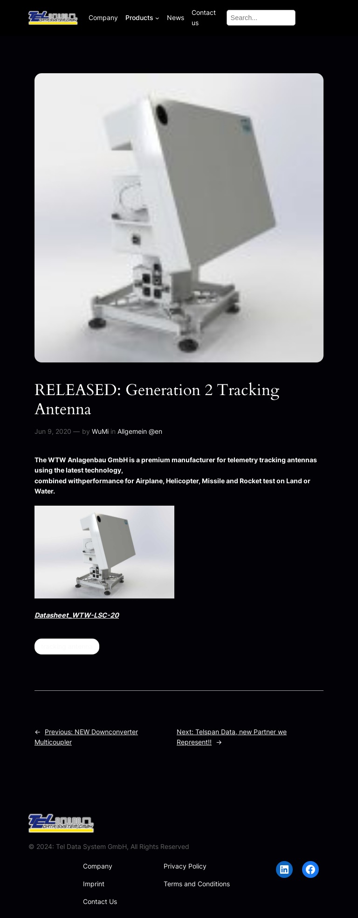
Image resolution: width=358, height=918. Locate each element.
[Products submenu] (157, 18)
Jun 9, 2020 (52, 431)
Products (139, 17)
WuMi (100, 431)
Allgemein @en (139, 431)
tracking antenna (67, 646)
